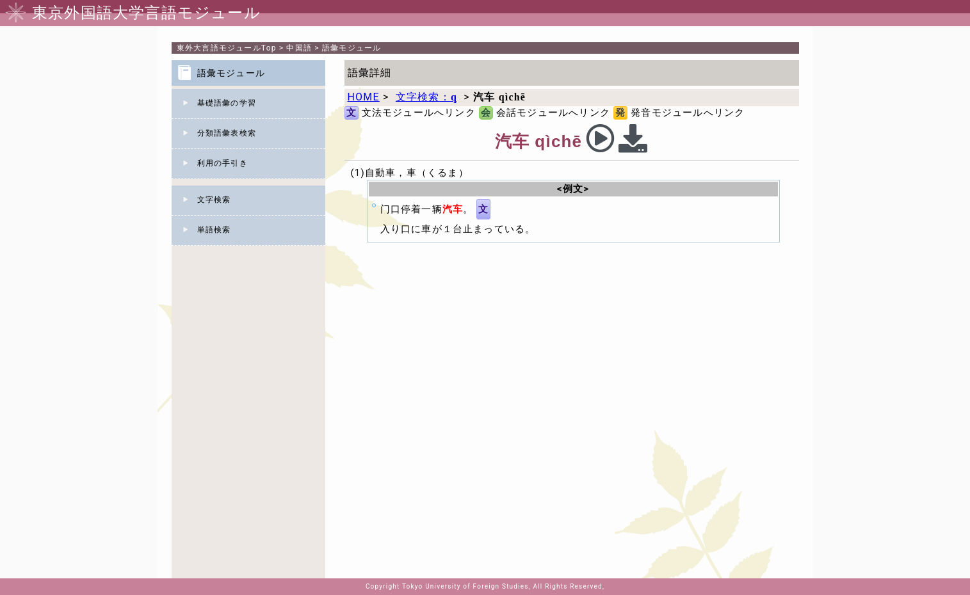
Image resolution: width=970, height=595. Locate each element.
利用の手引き (222, 163)
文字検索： (426, 97)
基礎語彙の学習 (226, 103)
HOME (364, 97)
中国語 (299, 48)
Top (227, 48)
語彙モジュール (351, 48)
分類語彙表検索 (226, 133)
